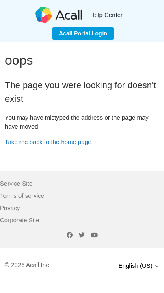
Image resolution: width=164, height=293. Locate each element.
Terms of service (22, 195)
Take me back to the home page (48, 141)
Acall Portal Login (83, 33)
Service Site (16, 183)
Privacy (10, 207)
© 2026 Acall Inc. (28, 264)
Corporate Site (19, 219)
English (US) (139, 265)
